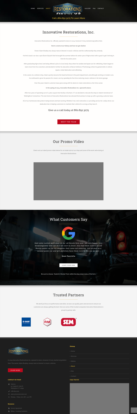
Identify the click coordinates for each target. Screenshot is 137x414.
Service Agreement (16, 408)
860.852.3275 (81, 110)
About (73, 366)
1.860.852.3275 (63, 18)
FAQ (72, 371)
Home (73, 351)
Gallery (73, 361)
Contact (73, 376)
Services (73, 356)
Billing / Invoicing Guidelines (19, 411)
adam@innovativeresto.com (19, 394)
